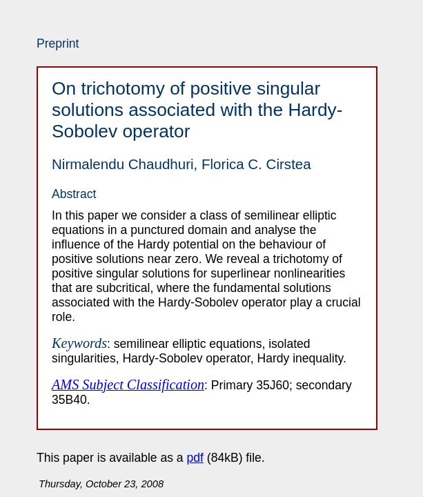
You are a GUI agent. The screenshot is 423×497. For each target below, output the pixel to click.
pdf (195, 458)
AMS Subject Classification (128, 384)
